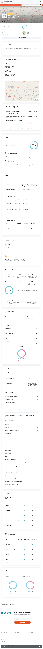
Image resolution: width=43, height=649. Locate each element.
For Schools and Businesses (6, 641)
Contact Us (31, 634)
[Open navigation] (40, 2)
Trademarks (32, 639)
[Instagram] (10, 613)
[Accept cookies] (38, 646)
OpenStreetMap (35, 6)
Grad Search (17, 634)
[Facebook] (5, 613)
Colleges (6, 4)
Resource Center (18, 637)
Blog (30, 637)
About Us (31, 632)
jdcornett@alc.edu (11, 74)
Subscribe (22, 622)
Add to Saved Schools (21, 37)
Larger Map (3, 21)
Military (2, 637)
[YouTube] (8, 613)
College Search (17, 632)
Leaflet (29, 6)
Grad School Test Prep (5, 634)
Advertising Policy (33, 641)
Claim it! (24, 19)
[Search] (38, 2)
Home (2, 4)
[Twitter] (2, 613)
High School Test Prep (4, 639)
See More (21, 132)
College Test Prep (4, 632)
